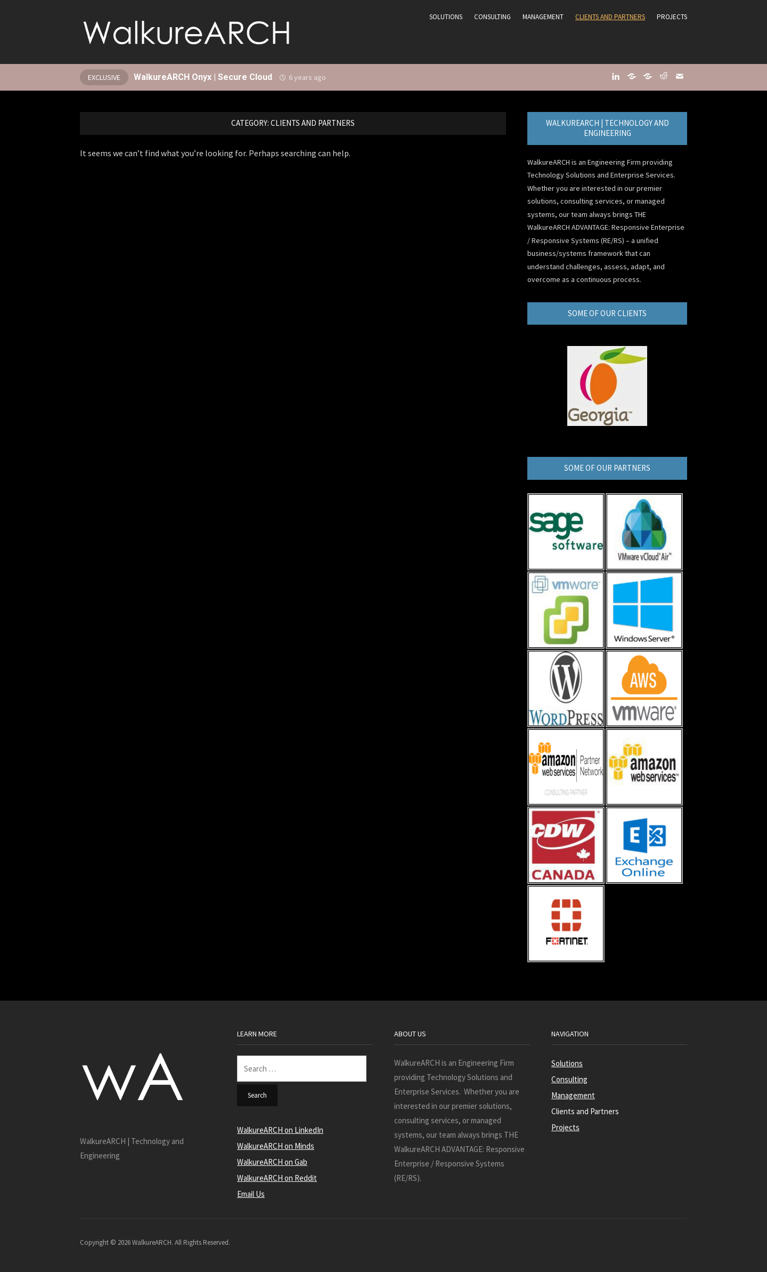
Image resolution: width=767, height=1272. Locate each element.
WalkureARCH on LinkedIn (280, 1130)
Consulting (492, 16)
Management (543, 16)
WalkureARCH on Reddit (277, 1178)
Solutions (445, 16)
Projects (672, 16)
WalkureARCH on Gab (272, 1162)
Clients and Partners (610, 16)
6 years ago (307, 77)
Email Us (251, 1194)
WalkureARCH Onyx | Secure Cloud (203, 77)
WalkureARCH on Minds (275, 1146)
